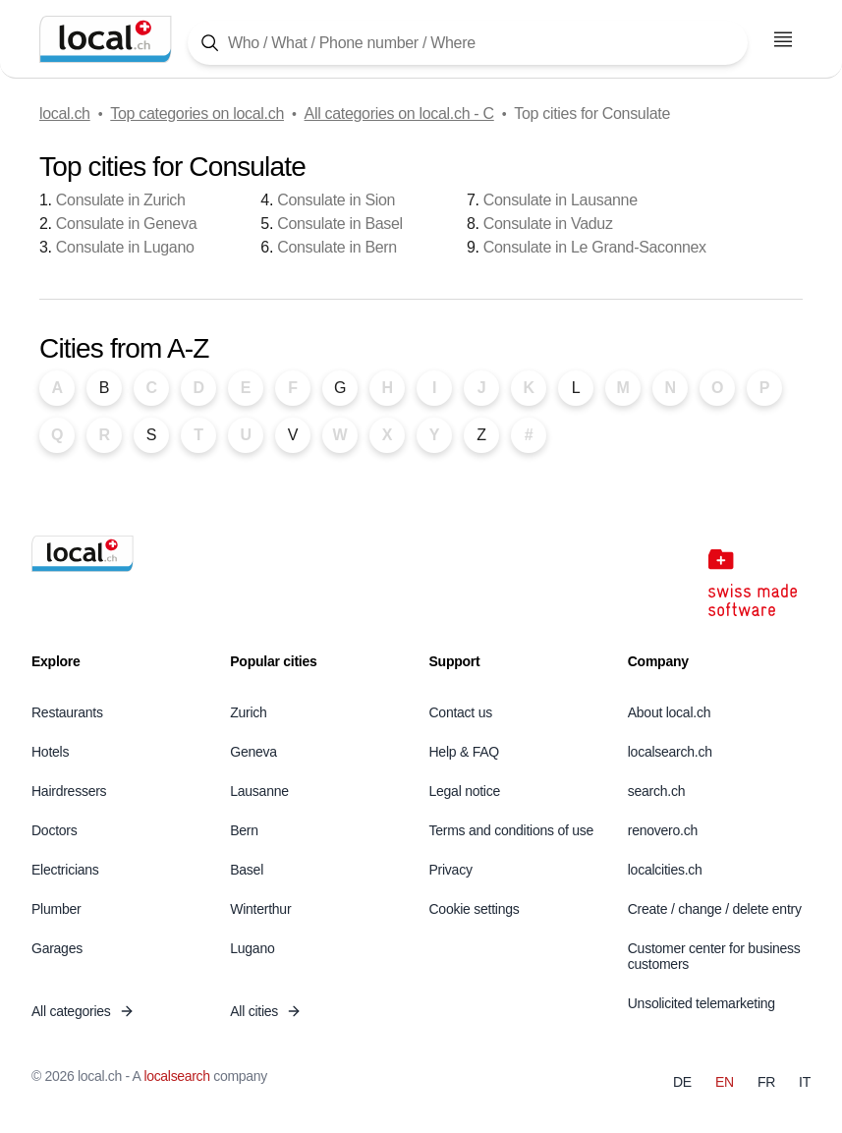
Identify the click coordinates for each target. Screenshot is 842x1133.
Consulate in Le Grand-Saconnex (594, 247)
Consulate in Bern (337, 247)
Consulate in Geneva (126, 223)
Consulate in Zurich (121, 200)
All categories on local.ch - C (399, 113)
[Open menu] (783, 39)
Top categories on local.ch (197, 113)
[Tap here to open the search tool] (468, 43)
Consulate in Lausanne (560, 200)
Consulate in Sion (336, 200)
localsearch (176, 1076)
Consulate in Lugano (125, 247)
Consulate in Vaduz (548, 223)
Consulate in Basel (340, 223)
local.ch (64, 113)
